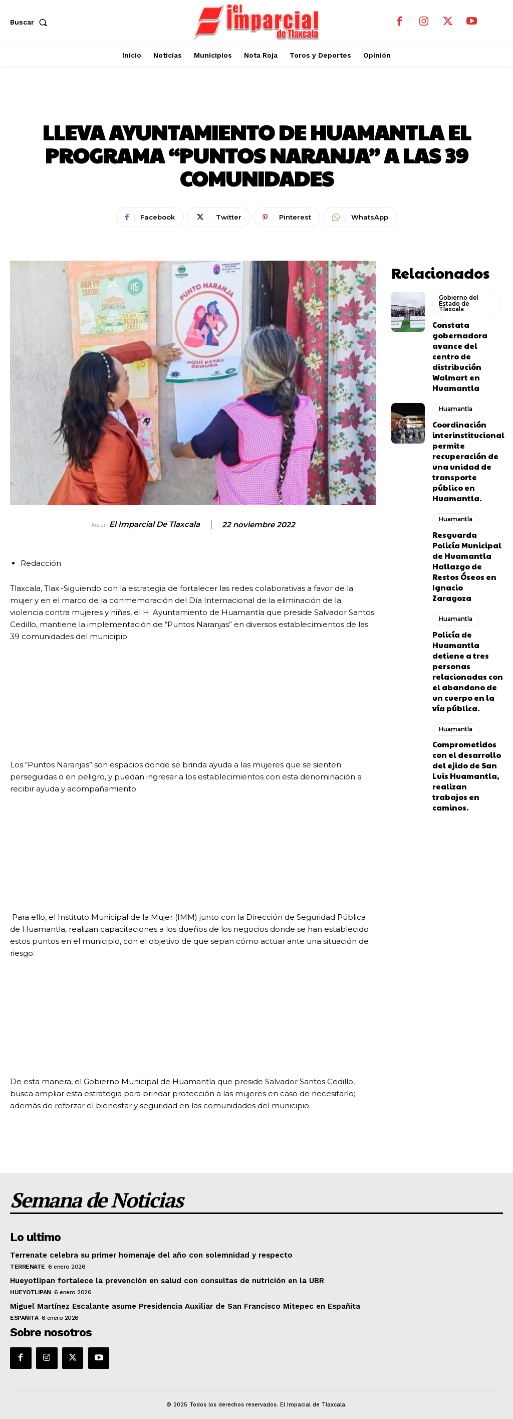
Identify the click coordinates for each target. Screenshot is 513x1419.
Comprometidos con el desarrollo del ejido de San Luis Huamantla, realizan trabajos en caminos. (466, 661)
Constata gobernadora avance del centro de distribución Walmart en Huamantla (466, 340)
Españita (24, 1313)
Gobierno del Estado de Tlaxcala (458, 300)
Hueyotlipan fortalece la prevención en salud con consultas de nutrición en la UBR (157, 1277)
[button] (30, 22)
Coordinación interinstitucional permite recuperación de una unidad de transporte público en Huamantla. (466, 420)
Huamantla (257, 103)
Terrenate (27, 1262)
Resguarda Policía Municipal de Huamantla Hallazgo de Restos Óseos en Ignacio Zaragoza (464, 501)
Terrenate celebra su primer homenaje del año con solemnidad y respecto (143, 1252)
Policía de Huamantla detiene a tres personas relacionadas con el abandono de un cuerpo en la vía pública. (465, 581)
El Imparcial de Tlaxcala (154, 524)
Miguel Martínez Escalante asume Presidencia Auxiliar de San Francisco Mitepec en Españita (175, 1302)
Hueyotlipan (30, 1288)
